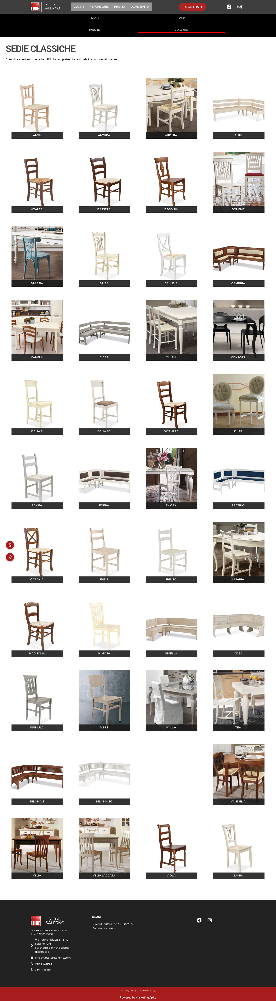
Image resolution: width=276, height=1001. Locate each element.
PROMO (119, 7)
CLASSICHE (181, 29)
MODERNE (94, 29)
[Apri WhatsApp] (10, 545)
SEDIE (181, 18)
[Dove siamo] (10, 557)
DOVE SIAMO (140, 7)
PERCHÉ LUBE (99, 7)
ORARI (96, 917)
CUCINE (79, 7)
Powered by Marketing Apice (138, 997)
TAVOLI (95, 18)
